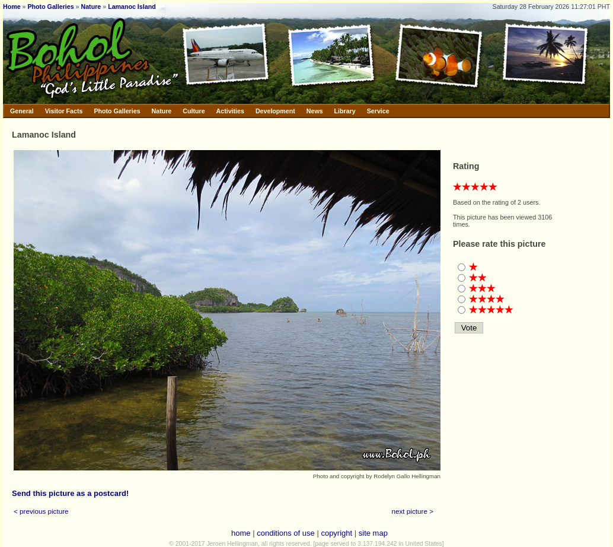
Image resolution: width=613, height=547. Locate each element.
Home (12, 6)
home (241, 533)
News (314, 111)
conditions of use (286, 533)
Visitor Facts (64, 111)
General (22, 111)
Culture (194, 111)
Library (345, 111)
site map (373, 533)
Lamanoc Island (132, 6)
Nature (91, 6)
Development (275, 111)
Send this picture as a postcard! (70, 493)
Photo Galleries (50, 6)
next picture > (413, 511)
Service (378, 111)
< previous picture (41, 511)
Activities (230, 111)
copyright (336, 533)
